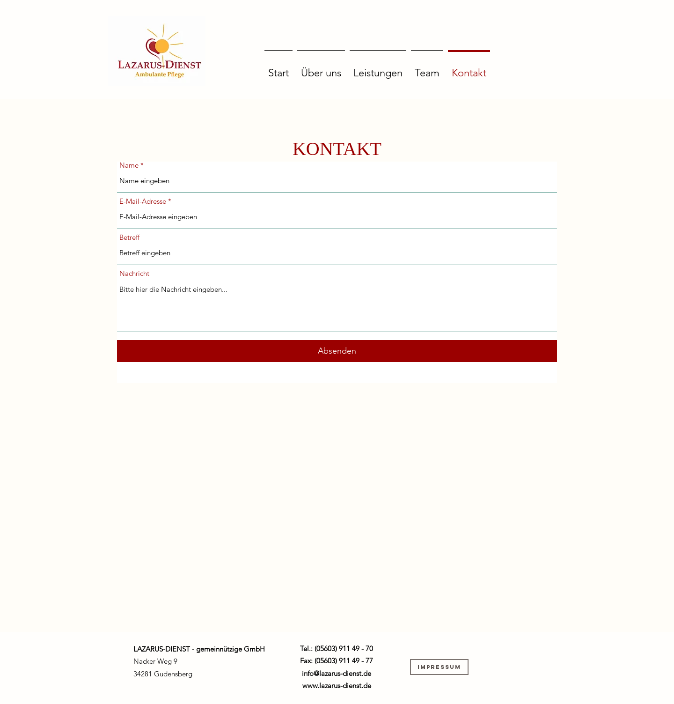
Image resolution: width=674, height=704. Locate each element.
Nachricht (134, 273)
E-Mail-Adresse (142, 201)
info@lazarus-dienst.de (336, 673)
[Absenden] (337, 351)
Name (129, 165)
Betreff (129, 237)
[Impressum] (439, 667)
